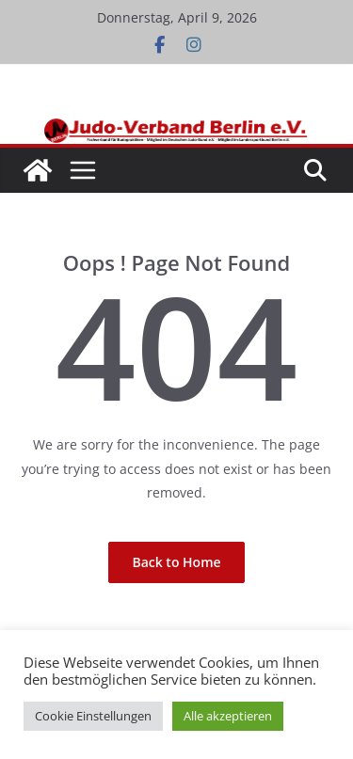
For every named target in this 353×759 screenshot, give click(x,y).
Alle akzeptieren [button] (228, 715)
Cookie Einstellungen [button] (93, 715)
